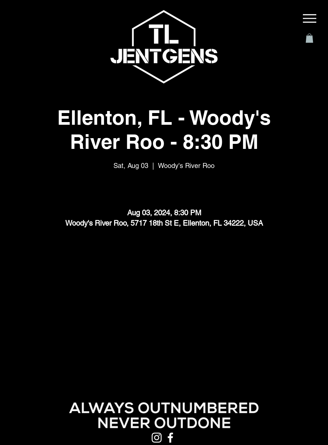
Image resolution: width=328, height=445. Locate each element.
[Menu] (309, 18)
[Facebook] (170, 437)
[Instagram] (156, 437)
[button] (309, 38)
